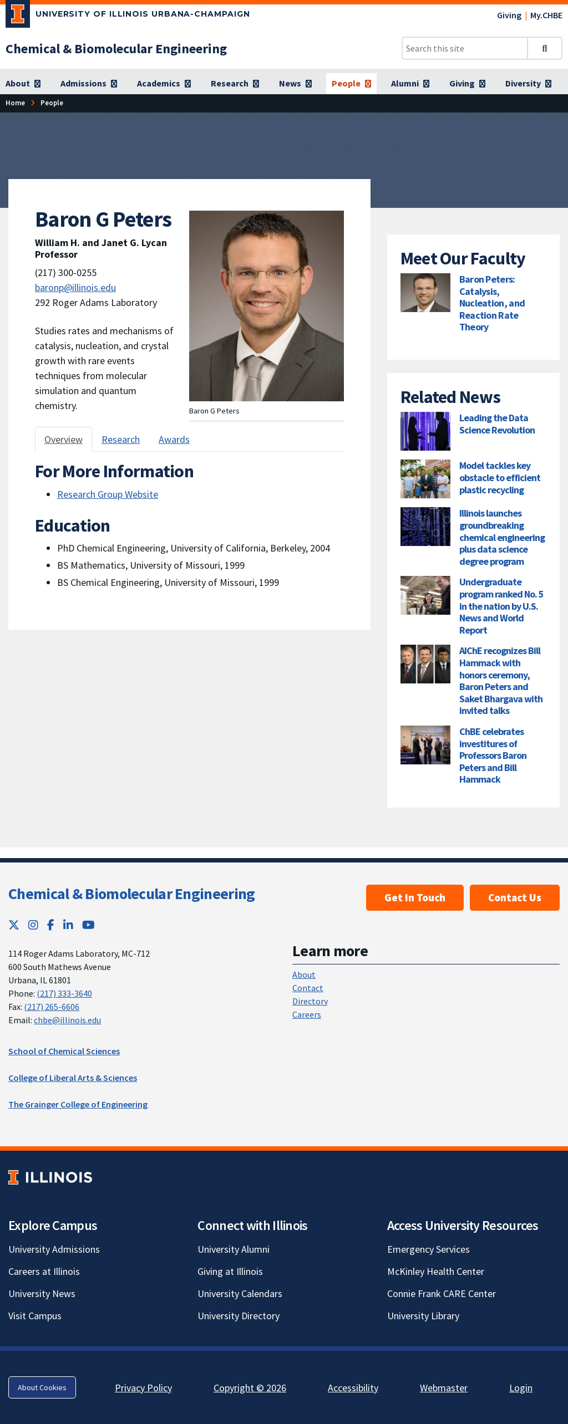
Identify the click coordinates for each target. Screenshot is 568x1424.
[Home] (15, 103)
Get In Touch (414, 897)
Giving (509, 15)
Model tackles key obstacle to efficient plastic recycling (499, 477)
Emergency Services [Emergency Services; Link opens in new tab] (428, 1249)
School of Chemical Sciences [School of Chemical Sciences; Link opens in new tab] (64, 1050)
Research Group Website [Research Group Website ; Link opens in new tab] (107, 494)
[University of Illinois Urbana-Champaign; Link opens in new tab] (128, 16)
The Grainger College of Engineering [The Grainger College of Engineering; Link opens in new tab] (78, 1104)
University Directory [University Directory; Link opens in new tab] (238, 1315)
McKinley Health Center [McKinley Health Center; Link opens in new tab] (435, 1271)
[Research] (235, 83)
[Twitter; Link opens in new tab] (13, 925)
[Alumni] (410, 83)
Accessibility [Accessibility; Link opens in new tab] (353, 1387)
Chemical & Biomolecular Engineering (131, 894)
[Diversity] (528, 83)
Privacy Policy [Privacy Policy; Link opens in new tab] (143, 1387)
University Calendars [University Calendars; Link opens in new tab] (239, 1293)
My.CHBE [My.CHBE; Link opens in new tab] (546, 15)
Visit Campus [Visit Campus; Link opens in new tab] (35, 1315)
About (304, 974)
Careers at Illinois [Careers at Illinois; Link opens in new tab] (44, 1271)
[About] (23, 83)
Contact (307, 987)
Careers (306, 1014)
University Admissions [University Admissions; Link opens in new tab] (54, 1249)
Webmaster (444, 1387)
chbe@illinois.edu (67, 1019)
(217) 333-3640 (64, 993)
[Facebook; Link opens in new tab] (50, 925)
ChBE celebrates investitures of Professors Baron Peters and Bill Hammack (492, 755)
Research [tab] (121, 439)
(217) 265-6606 (51, 1006)
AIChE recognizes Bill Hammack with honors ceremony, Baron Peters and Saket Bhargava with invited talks (500, 680)
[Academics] (163, 83)
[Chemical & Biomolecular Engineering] (116, 48)
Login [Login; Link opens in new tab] (520, 1387)
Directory (310, 1001)
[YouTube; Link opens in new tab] (88, 925)
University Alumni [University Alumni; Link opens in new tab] (233, 1249)
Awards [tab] (174, 439)
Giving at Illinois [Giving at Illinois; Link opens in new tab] (230, 1271)
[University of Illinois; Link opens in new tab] (50, 1177)
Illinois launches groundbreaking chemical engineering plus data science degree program (502, 537)
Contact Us (514, 897)
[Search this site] (465, 48)
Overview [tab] (63, 439)
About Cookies (42, 1387)
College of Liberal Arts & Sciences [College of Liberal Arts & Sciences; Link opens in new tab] (72, 1077)
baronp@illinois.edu (75, 287)
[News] (295, 83)
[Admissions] (89, 83)
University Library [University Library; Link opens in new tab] (423, 1315)
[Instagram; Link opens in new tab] (33, 925)
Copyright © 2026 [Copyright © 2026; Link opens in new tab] (250, 1387)
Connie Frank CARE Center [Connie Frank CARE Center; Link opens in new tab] (441, 1293)
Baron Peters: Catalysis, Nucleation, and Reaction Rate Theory (492, 303)
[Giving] (467, 83)
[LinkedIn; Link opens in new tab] (68, 925)
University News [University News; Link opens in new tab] (41, 1293)
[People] (351, 83)
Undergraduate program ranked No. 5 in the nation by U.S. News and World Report (501, 605)
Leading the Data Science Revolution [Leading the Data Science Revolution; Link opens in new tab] (497, 423)
